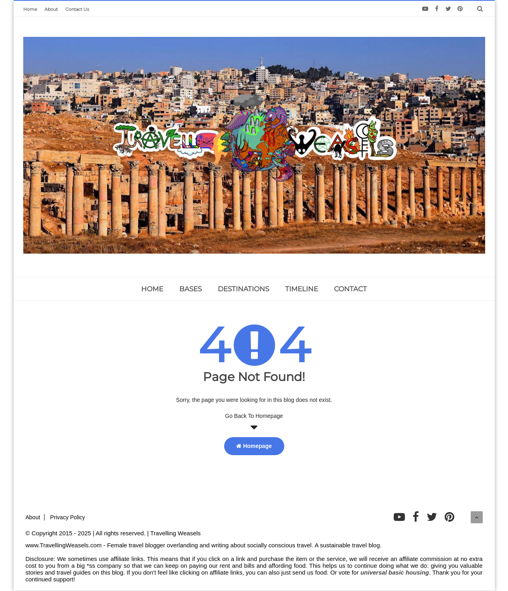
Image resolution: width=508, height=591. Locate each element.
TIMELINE (301, 289)
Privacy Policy (67, 517)
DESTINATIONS (243, 289)
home (152, 289)
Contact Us (77, 9)
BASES (190, 289)
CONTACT (350, 289)
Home (30, 9)
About (51, 9)
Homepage (253, 446)
